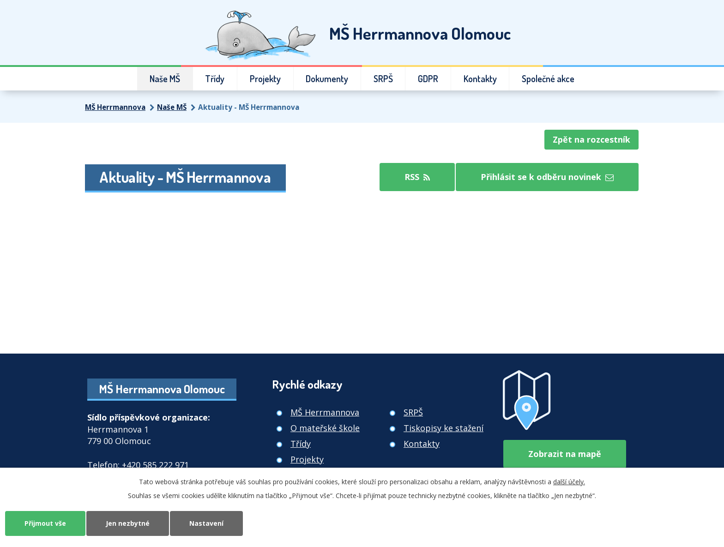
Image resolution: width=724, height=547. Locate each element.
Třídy (214, 78)
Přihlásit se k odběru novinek (547, 176)
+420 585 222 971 (155, 464)
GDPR (428, 78)
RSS (417, 176)
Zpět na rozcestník (591, 139)
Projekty (265, 78)
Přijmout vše (45, 523)
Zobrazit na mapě (564, 453)
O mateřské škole (325, 427)
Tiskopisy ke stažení (443, 427)
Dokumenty (327, 78)
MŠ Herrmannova (115, 107)
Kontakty (480, 78)
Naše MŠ (165, 78)
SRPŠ (383, 78)
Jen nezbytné (128, 523)
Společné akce (548, 78)
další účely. (569, 481)
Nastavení (206, 523)
